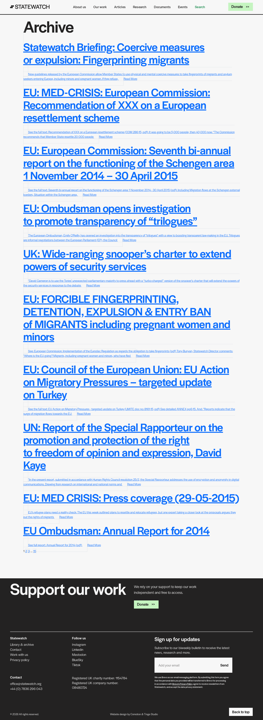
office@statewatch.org (25, 683)
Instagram (79, 644)
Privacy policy (19, 659)
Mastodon (79, 654)
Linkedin (77, 649)
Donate (240, 6)
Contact (15, 649)
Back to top (241, 711)
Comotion (135, 714)
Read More (130, 79)
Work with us (19, 654)
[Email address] (185, 665)
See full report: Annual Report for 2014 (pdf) (55, 545)
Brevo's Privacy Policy (182, 683)
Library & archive (22, 644)
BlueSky (77, 659)
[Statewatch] (30, 7)
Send (224, 664)
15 (34, 551)
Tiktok (76, 664)
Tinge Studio (151, 714)
